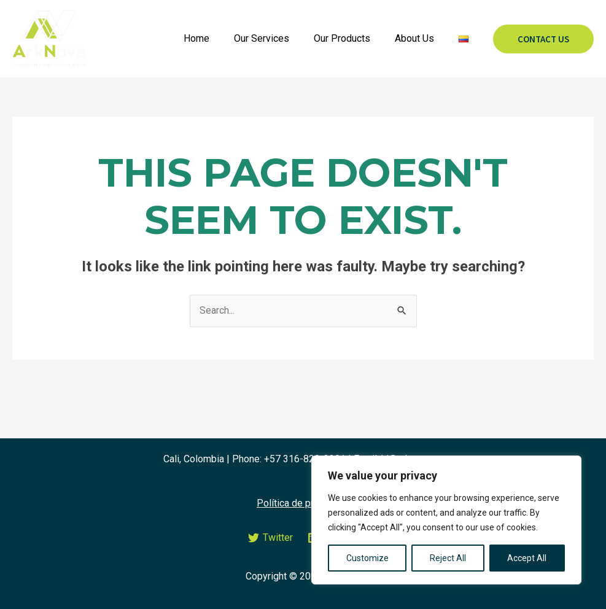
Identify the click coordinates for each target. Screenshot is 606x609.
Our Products (354, 38)
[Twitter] (270, 538)
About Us (421, 38)
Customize (367, 558)
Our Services (278, 38)
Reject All (448, 558)
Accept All (526, 558)
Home (218, 38)
